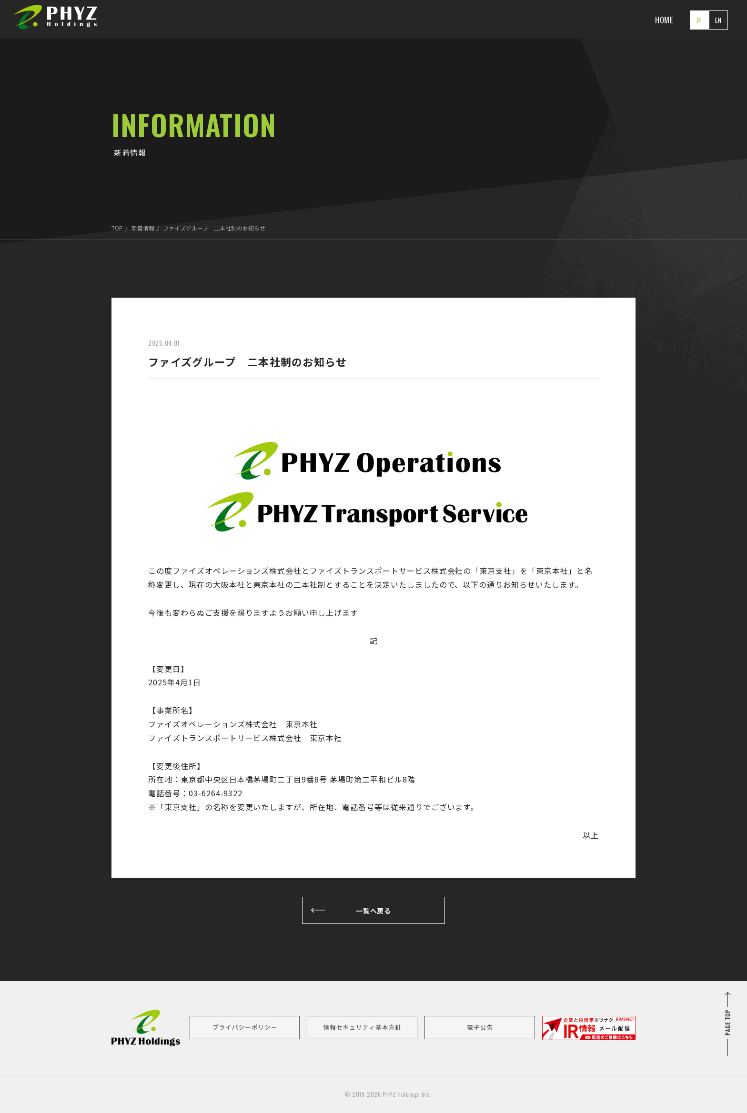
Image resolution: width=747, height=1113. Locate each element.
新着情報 (142, 228)
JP (700, 20)
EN (718, 20)
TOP (117, 228)
